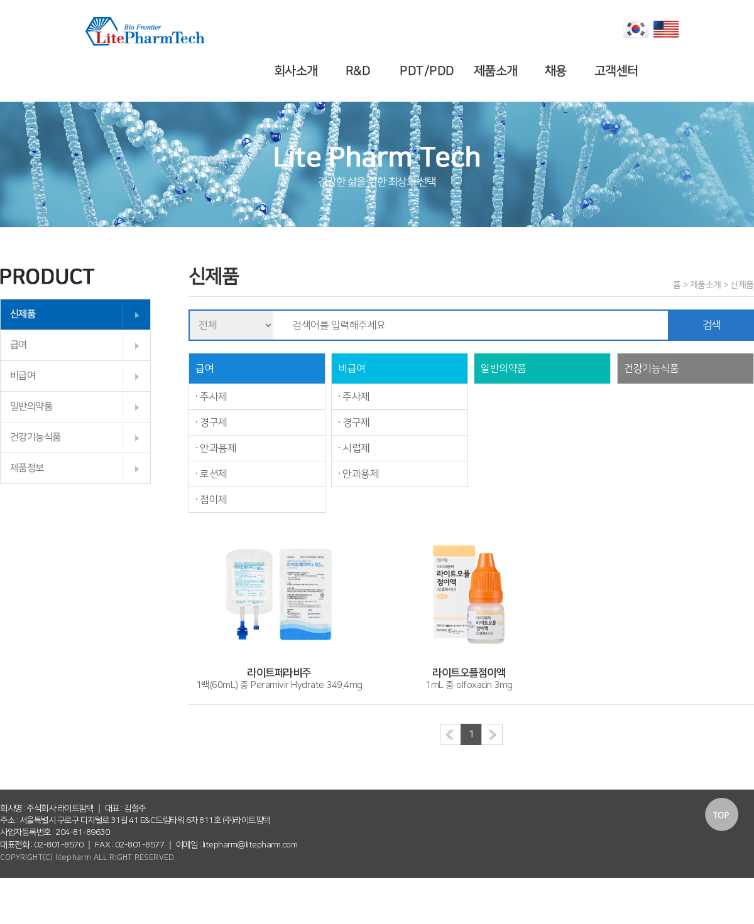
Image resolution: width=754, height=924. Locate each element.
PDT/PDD (429, 71)
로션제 (213, 474)
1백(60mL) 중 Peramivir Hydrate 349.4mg (279, 672)
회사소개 (298, 71)
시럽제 (356, 448)
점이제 (213, 499)
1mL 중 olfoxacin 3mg (469, 672)
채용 (558, 71)
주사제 (213, 396)
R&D (360, 71)
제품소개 (497, 71)
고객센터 (618, 71)
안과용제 (218, 448)
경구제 (213, 422)
